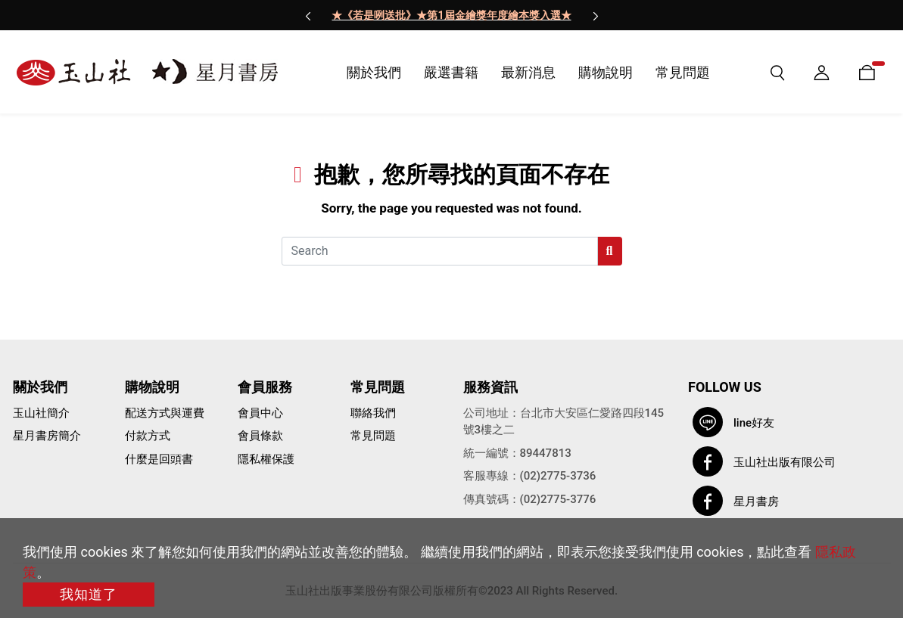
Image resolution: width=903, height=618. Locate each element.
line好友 (753, 423)
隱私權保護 (266, 459)
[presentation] (308, 15)
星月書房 (756, 501)
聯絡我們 (373, 413)
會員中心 (260, 413)
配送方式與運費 (164, 413)
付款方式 (147, 436)
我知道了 (88, 594)
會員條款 (260, 436)
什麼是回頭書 (159, 459)
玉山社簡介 (41, 413)
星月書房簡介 (47, 436)
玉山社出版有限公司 (784, 462)
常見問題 (373, 436)
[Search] (440, 251)
